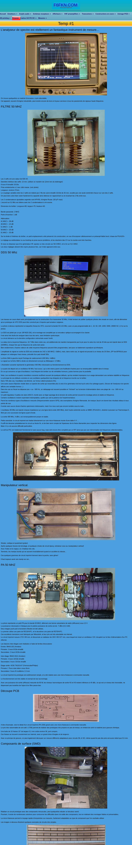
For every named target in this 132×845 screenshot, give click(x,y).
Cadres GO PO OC (28, 18)
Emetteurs (12, 14)
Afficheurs (58, 14)
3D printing (5, 18)
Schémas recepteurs (42, 14)
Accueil (3, 14)
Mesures (42, 18)
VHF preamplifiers (72, 14)
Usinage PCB (123, 14)
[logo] (66, 5)
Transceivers (88, 14)
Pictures (15, 18)
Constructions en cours (105, 14)
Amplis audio (25, 14)
